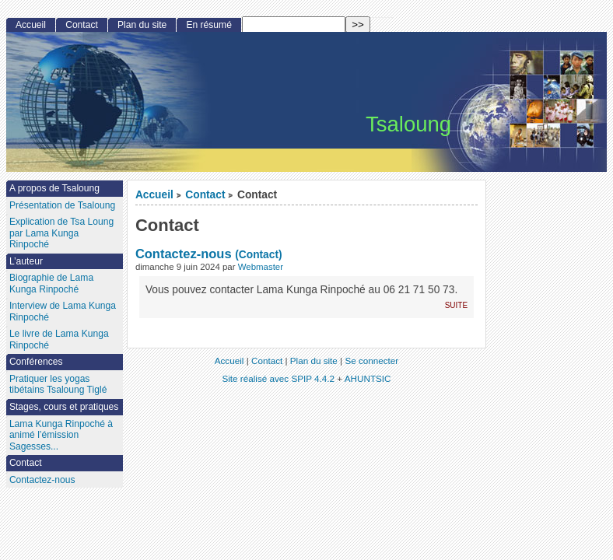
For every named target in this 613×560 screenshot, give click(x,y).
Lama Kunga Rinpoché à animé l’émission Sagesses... (61, 435)
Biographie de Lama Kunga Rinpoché (51, 283)
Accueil (154, 195)
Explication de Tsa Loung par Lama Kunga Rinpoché (61, 233)
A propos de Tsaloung (54, 188)
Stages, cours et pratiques (64, 406)
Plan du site (141, 24)
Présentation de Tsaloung (62, 205)
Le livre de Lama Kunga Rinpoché (59, 339)
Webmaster (260, 266)
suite (456, 304)
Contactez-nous (183, 254)
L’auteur (26, 261)
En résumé (208, 24)
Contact (205, 195)
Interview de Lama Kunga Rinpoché (62, 311)
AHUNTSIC (368, 378)
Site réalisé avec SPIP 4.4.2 (278, 378)
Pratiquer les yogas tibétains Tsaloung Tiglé (58, 384)
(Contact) (258, 255)
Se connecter (371, 360)
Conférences (36, 361)
